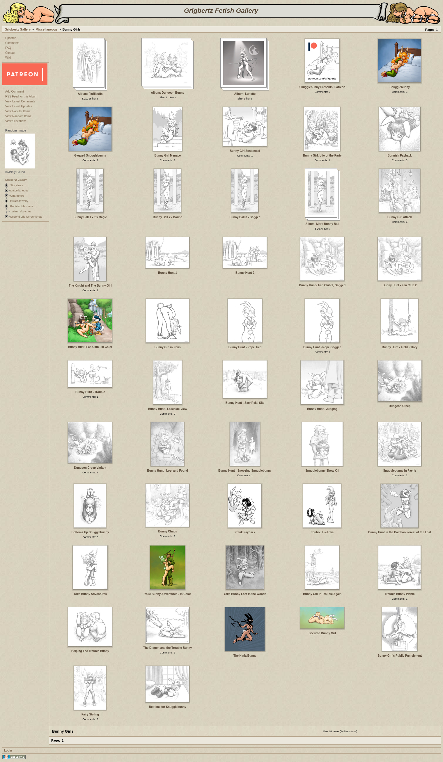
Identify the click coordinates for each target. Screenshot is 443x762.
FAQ (8, 47)
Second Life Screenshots (26, 216)
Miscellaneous (46, 29)
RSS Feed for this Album (21, 96)
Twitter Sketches (20, 211)
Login (8, 750)
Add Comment (14, 91)
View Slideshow (15, 121)
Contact (10, 52)
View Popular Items (17, 111)
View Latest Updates (18, 106)
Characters (17, 195)
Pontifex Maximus (21, 206)
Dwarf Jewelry (19, 201)
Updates (10, 38)
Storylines (16, 185)
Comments (12, 43)
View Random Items (18, 116)
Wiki (8, 57)
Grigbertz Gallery (18, 29)
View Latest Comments (20, 101)
